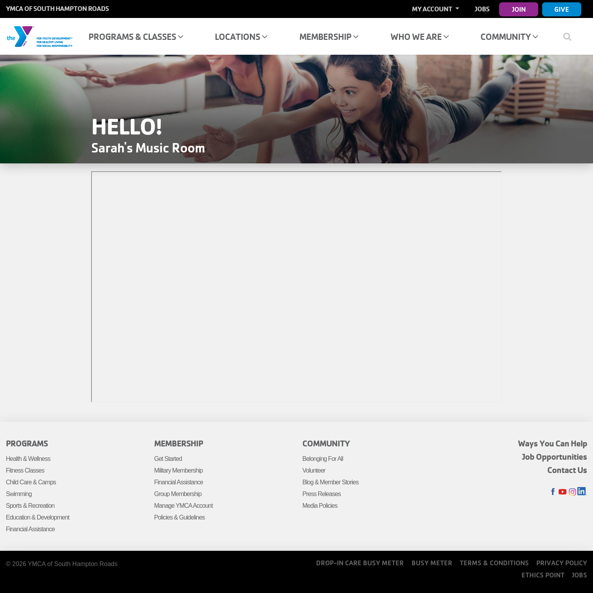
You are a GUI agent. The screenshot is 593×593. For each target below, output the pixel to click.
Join (519, 9)
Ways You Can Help (552, 443)
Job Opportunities (554, 456)
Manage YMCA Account (183, 505)
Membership (328, 36)
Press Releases (321, 494)
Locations (241, 36)
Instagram (572, 492)
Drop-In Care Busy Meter (360, 563)
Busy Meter (432, 563)
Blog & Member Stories (330, 482)
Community (509, 36)
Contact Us (567, 469)
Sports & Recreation (30, 505)
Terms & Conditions (494, 563)
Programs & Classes (135, 36)
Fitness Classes (25, 470)
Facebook (553, 492)
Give (561, 9)
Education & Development (37, 517)
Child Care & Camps (31, 482)
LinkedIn (582, 492)
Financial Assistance (30, 529)
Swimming (19, 494)
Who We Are (419, 36)
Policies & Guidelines (179, 517)
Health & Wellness (28, 458)
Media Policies (319, 505)
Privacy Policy (561, 563)
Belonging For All (322, 458)
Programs (27, 443)
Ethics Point (542, 575)
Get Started (168, 458)
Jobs (482, 8)
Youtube (563, 492)
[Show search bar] (570, 36)
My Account (432, 8)
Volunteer (313, 470)
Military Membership (178, 470)
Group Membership (177, 494)
